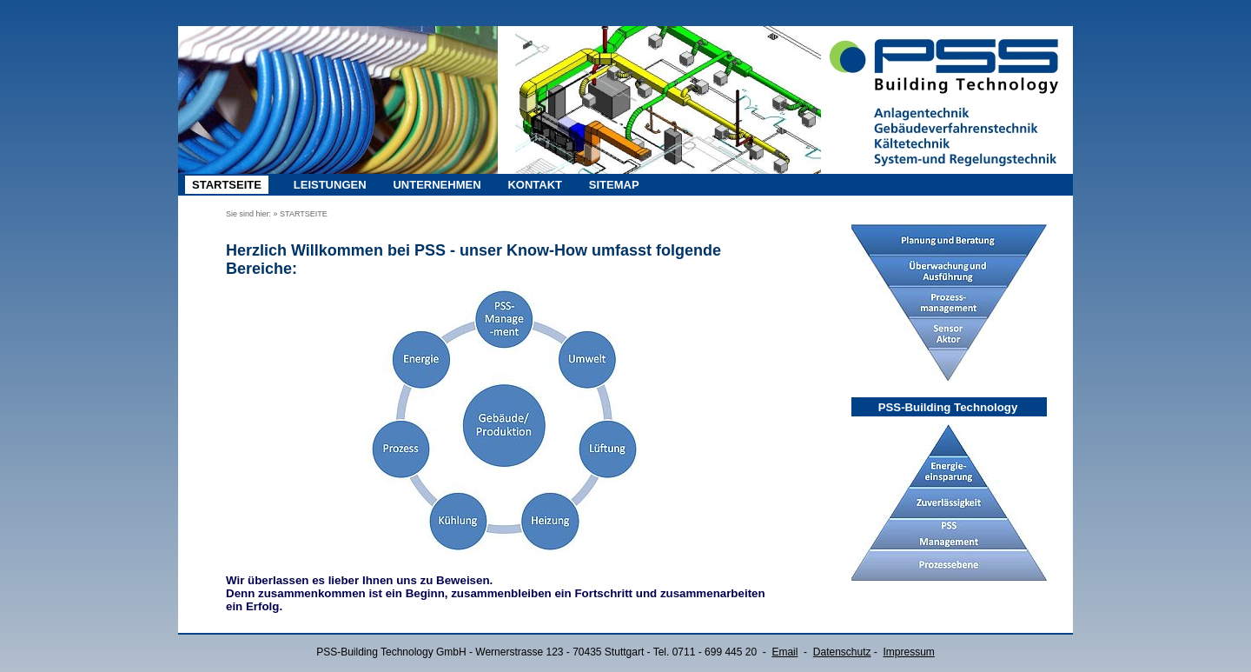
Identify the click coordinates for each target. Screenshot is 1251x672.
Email (784, 652)
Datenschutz (842, 652)
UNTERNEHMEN (436, 184)
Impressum (909, 652)
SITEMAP (614, 184)
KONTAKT (534, 184)
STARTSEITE (226, 184)
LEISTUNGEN (330, 184)
